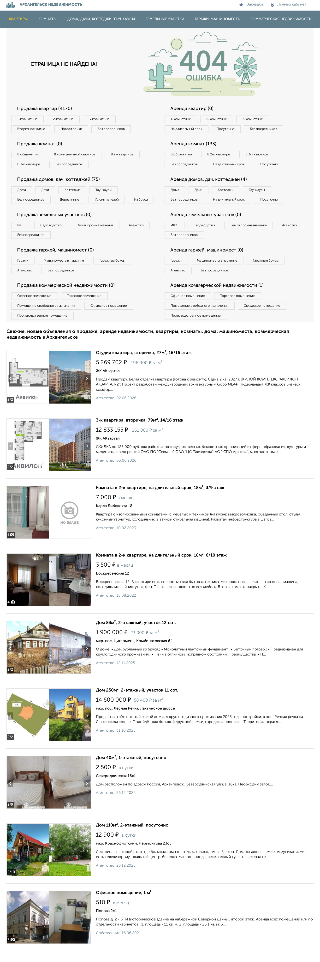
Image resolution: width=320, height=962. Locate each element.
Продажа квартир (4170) (45, 108)
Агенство (138, 235)
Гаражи (23, 271)
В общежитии (28, 154)
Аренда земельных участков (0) (206, 225)
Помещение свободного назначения (47, 316)
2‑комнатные (64, 119)
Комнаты (47, 19)
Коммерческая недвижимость (280, 19)
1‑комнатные (28, 119)
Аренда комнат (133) (194, 144)
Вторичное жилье (32, 129)
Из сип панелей (108, 200)
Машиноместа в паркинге (64, 271)
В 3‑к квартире (29, 164)
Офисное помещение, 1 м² (124, 903)
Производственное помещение (43, 326)
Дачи (46, 190)
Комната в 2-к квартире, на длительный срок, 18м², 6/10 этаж (161, 566)
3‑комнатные (100, 119)
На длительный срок (187, 129)
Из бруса (25, 210)
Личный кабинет (288, 4)
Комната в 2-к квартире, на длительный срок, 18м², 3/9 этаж (160, 498)
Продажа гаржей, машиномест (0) (56, 260)
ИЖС (21, 235)
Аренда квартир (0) (192, 108)
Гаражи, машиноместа (217, 19)
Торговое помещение (85, 306)
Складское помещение (110, 316)
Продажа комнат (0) (40, 144)
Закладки (251, 4)
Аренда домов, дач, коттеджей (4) (210, 189)
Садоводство (52, 235)
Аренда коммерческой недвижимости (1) (218, 296)
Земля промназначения (96, 235)
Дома (22, 190)
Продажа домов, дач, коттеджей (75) (59, 180)
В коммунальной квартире (76, 154)
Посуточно (227, 129)
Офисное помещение (35, 306)
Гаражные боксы (114, 271)
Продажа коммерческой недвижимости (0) (67, 296)
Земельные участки (165, 19)
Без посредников (112, 129)
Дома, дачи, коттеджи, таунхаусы (101, 19)
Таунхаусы (105, 190)
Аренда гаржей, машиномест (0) (208, 260)
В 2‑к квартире (124, 154)
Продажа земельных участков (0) (55, 225)
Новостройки (72, 129)
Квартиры (18, 19)
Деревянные (70, 200)
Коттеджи (73, 190)
